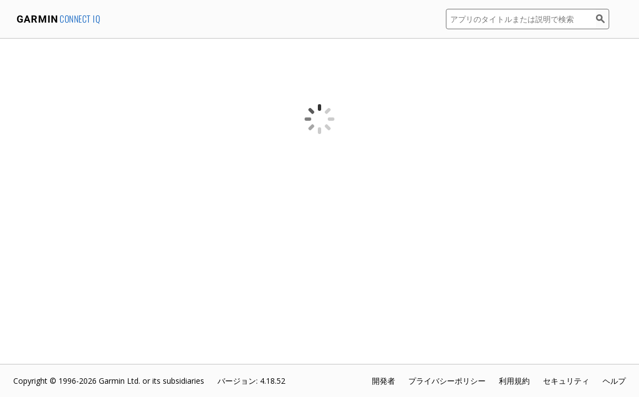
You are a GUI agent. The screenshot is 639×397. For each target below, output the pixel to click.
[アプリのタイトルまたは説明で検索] (521, 19)
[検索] (602, 19)
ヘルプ (614, 380)
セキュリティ (566, 380)
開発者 (383, 380)
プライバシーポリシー (447, 380)
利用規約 (514, 380)
